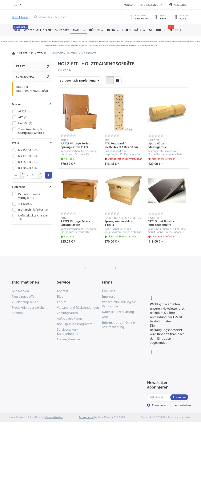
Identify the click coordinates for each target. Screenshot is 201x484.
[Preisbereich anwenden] (48, 175)
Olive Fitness (20, 17)
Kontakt (129, 4)
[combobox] (17, 4)
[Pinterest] (115, 268)
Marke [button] (16, 104)
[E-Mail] (158, 397)
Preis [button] (15, 143)
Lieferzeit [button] (18, 187)
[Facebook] (86, 268)
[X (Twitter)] (95, 268)
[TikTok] (105, 268)
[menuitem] (17, 30)
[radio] (110, 80)
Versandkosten (54, 417)
